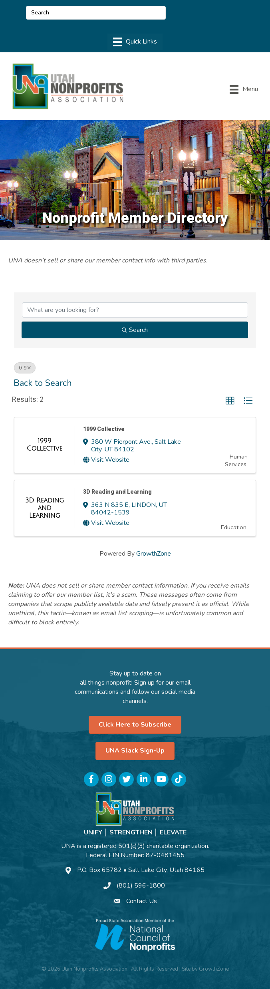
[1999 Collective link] (44, 445)
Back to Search (43, 383)
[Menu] (135, 42)
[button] (230, 401)
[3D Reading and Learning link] (44, 508)
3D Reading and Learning (117, 492)
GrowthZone (153, 553)
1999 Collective (104, 429)
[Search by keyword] (135, 310)
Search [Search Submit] (135, 330)
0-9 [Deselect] (25, 368)
